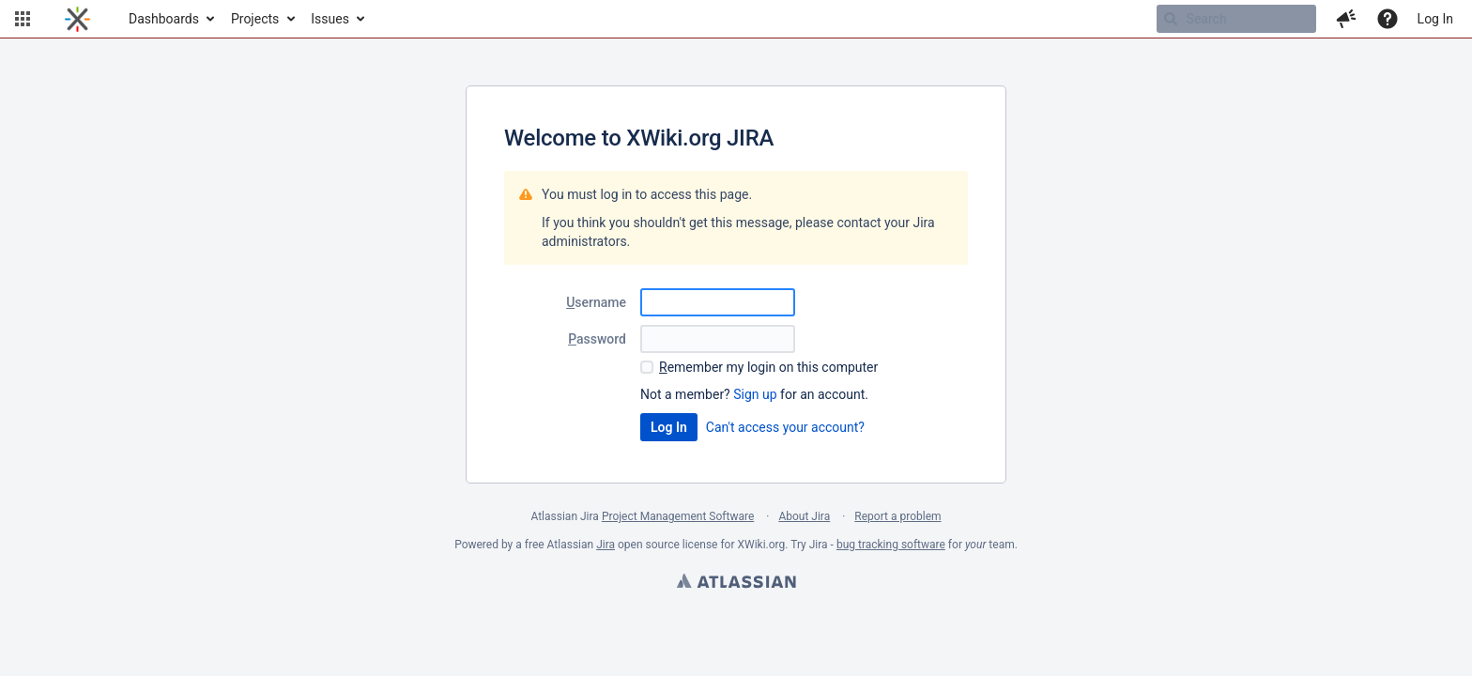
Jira (605, 544)
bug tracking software (890, 544)
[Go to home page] (77, 19)
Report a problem (897, 516)
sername (596, 302)
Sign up (754, 394)
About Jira (804, 516)
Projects (255, 18)
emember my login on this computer (768, 367)
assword (597, 338)
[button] (22, 19)
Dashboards (164, 18)
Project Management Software (678, 516)
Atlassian (736, 583)
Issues (330, 18)
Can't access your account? (785, 427)
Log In (1435, 18)
